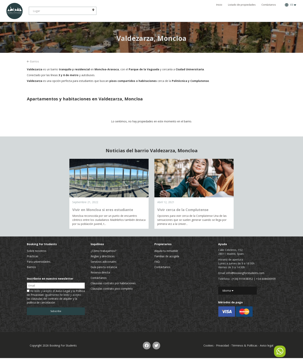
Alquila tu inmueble (166, 251)
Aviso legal (266, 345)
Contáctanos (268, 4)
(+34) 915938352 (242, 279)
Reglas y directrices (103, 256)
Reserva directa (100, 272)
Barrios (33, 61)
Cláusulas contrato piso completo (112, 288)
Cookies (208, 345)
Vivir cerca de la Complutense (183, 209)
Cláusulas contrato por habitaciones (113, 283)
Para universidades (38, 261)
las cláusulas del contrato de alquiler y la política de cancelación (52, 300)
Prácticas (32, 256)
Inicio (219, 4)
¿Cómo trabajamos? (103, 251)
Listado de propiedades (242, 4)
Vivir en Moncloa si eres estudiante (102, 209)
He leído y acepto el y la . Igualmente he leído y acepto (56, 296)
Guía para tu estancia (104, 267)
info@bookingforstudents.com (245, 273)
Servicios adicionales (103, 261)
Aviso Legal (63, 291)
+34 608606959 (266, 279)
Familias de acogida (166, 256)
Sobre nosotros (36, 251)
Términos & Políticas (244, 345)
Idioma (227, 290)
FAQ (157, 261)
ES (290, 5)
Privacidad (222, 345)
